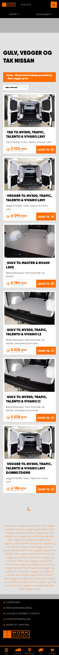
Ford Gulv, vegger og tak (27, 529)
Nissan (10, 75)
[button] (15, 87)
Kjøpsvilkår (13, 602)
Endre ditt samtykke (17, 624)
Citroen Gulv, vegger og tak (19, 525)
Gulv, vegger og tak (18, 79)
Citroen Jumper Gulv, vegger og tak (31, 546)
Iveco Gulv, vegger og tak (38, 532)
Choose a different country (23, 613)
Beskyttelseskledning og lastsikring (33, 75)
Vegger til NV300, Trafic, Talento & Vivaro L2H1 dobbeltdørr (29, 468)
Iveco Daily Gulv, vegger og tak (22, 585)
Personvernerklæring (19, 608)
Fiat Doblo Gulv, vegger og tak (29, 560)
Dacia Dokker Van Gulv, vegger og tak (33, 582)
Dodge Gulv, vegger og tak (20, 536)
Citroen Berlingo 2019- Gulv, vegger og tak (26, 550)
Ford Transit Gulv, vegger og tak (28, 571)
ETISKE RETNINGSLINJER (18, 619)
